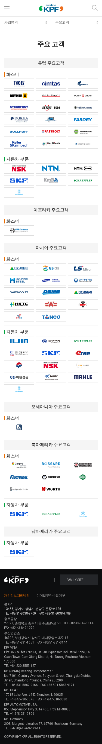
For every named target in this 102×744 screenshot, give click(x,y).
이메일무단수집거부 (50, 595)
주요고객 (76, 22)
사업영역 (25, 22)
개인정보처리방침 (17, 595)
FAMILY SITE (79, 580)
